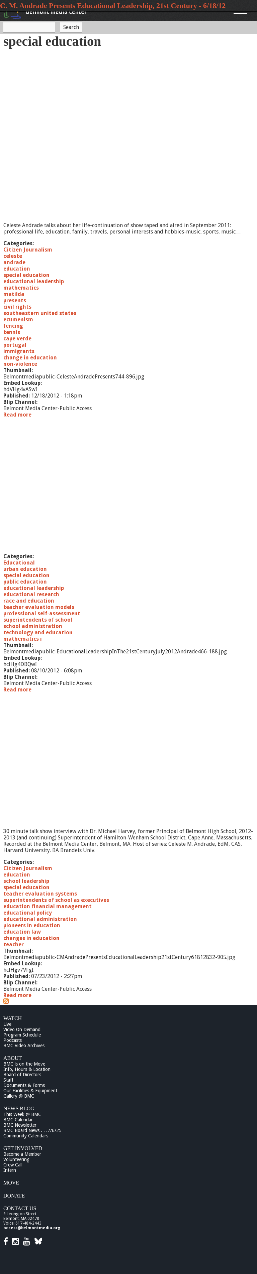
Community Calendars (25, 1135)
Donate (14, 1196)
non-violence (20, 364)
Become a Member (22, 1154)
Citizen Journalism (27, 250)
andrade (14, 262)
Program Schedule (22, 1035)
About (12, 1058)
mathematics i (22, 639)
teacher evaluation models (38, 607)
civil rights (17, 307)
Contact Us (19, 1208)
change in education (30, 357)
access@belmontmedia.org (31, 1228)
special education (26, 275)
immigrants (18, 351)
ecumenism (18, 319)
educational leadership (33, 281)
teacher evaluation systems (40, 894)
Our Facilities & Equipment (30, 1090)
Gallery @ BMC (18, 1096)
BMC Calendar (18, 1119)
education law (22, 932)
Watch (12, 1018)
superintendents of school (37, 620)
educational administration (40, 919)
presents (14, 300)
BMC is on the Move (24, 1064)
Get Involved (22, 1148)
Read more (17, 415)
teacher (13, 944)
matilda (13, 294)
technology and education (38, 632)
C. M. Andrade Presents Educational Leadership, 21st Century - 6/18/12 (113, 5)
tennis (11, 332)
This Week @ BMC (22, 1114)
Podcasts (12, 1040)
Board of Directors (22, 1074)
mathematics (21, 288)
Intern (9, 1170)
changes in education (31, 938)
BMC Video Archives (24, 1045)
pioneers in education (31, 925)
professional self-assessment (41, 613)
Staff (8, 1080)
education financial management (47, 906)
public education (25, 582)
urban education (25, 569)
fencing (13, 326)
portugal (14, 345)
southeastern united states (39, 313)
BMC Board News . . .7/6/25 (32, 1130)
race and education (28, 601)
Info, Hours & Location (27, 1069)
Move (11, 1182)
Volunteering (16, 1159)
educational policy (27, 913)
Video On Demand (21, 1029)
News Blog (18, 1108)
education (16, 269)
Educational (19, 563)
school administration (32, 626)
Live (7, 1024)
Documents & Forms (24, 1085)
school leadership (26, 881)
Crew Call (12, 1164)
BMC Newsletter (19, 1125)
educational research (31, 594)
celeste (12, 256)
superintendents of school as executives (56, 900)
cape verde (17, 338)
